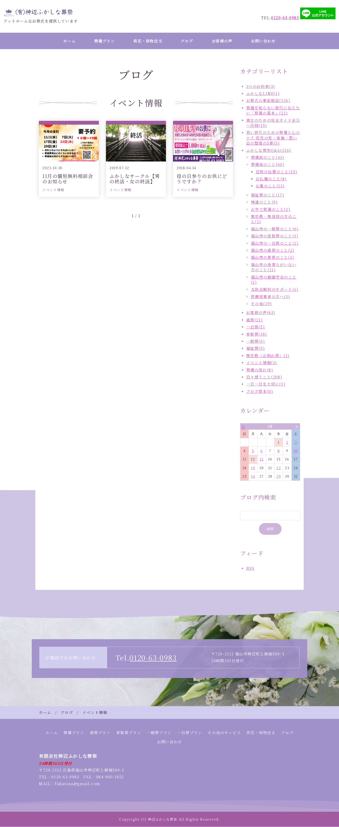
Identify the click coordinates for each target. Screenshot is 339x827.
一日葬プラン (189, 733)
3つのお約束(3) (260, 86)
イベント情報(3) (261, 363)
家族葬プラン (128, 733)
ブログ (187, 40)
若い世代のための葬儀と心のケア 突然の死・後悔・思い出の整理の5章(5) (273, 138)
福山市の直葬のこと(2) (273, 250)
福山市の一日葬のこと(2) (275, 243)
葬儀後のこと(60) (268, 164)
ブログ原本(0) (259, 391)
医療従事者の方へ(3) (270, 296)
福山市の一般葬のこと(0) (275, 229)
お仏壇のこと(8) (271, 179)
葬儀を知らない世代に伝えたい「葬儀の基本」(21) (273, 110)
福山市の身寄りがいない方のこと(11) (274, 267)
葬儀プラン (104, 40)
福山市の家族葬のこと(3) (275, 236)
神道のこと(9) (264, 202)
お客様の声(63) (260, 312)
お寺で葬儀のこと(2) (271, 209)
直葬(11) (254, 320)
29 (278, 476)
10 (296, 451)
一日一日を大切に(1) (266, 384)
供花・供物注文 (147, 40)
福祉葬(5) (255, 348)
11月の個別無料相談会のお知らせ (67, 179)
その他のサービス (224, 733)
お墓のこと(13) (270, 186)
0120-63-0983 (153, 657)
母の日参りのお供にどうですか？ (202, 179)
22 (278, 467)
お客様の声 (222, 40)
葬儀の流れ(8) (259, 370)
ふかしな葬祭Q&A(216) (268, 150)
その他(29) (261, 304)
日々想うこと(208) (264, 377)
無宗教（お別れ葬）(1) (268, 355)
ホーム (68, 40)
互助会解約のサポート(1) (275, 289)
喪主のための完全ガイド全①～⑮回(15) (273, 123)
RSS (250, 568)
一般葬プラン (159, 733)
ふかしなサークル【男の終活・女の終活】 (134, 179)
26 (253, 476)
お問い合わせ (264, 40)
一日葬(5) (255, 327)
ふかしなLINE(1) (263, 93)
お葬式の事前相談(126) (268, 100)
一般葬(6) (255, 341)
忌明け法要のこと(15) (276, 171)
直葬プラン (100, 733)
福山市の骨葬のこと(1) (272, 257)
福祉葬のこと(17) (267, 195)
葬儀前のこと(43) (267, 157)
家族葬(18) (256, 334)
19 (253, 467)
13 (262, 459)
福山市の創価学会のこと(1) (274, 279)
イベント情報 (53, 190)
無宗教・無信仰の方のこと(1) (274, 219)
